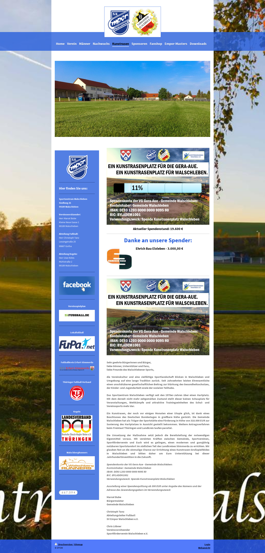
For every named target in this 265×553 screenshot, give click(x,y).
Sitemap (78, 544)
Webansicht (204, 547)
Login (207, 544)
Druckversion (64, 544)
